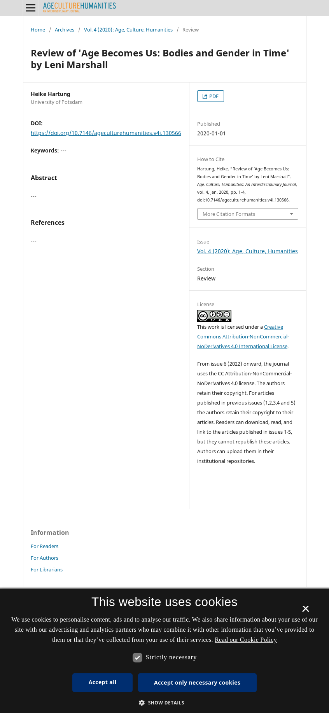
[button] (164, 703)
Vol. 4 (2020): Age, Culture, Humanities (128, 29)
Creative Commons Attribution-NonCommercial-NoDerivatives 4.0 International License (243, 336)
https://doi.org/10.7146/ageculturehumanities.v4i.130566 (106, 133)
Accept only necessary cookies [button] (197, 682)
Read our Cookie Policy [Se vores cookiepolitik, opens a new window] (246, 639)
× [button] (305, 611)
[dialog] (164, 651)
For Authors (44, 557)
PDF (213, 96)
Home (38, 29)
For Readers (44, 546)
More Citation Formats (229, 213)
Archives (64, 29)
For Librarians (47, 569)
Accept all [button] (103, 682)
